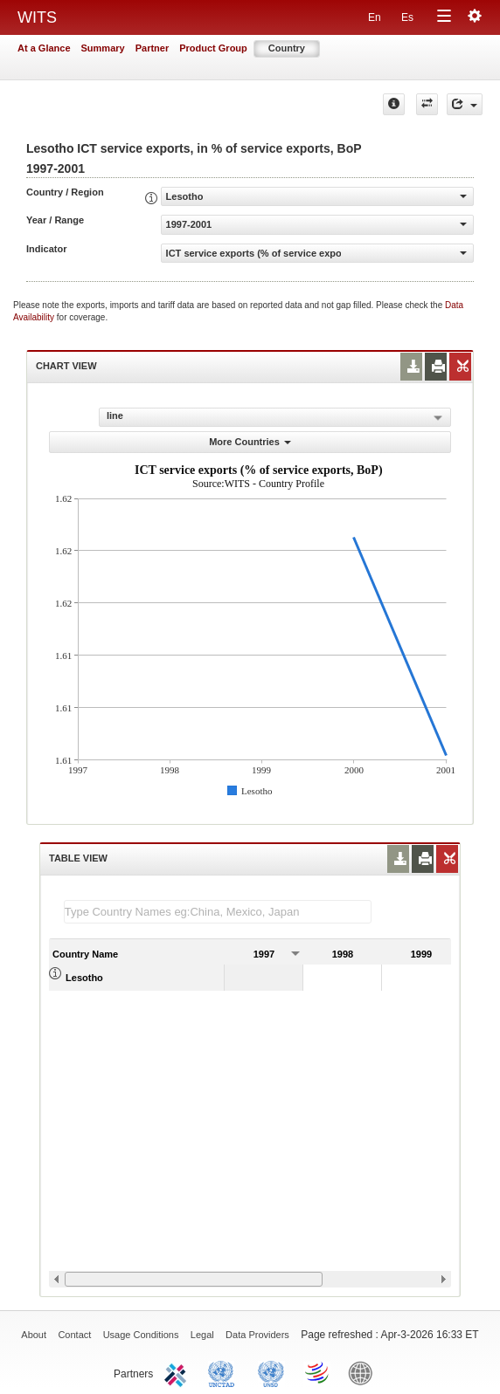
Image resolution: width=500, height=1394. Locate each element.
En (374, 17)
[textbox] (218, 912)
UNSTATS (270, 1372)
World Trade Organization (318, 1372)
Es (407, 17)
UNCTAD (224, 1372)
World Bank (364, 1372)
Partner (152, 48)
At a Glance (44, 48)
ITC (178, 1372)
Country (286, 48)
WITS (37, 17)
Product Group (213, 48)
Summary (103, 48)
